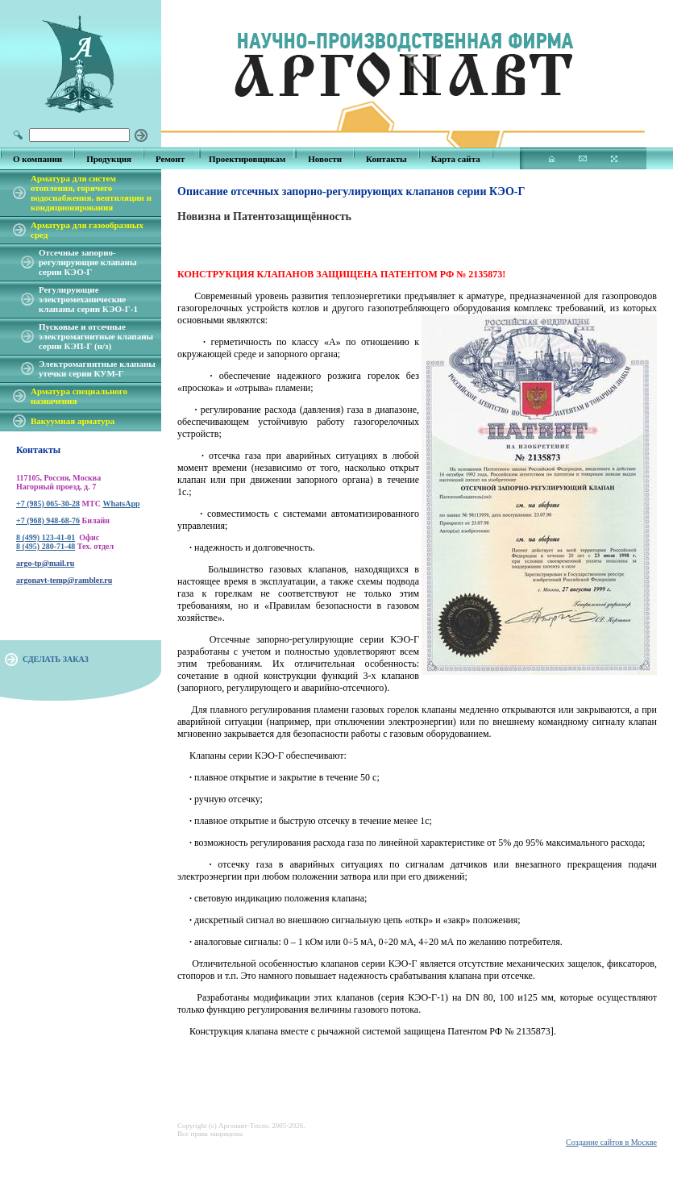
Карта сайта (455, 159)
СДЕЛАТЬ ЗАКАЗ (56, 659)
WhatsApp (120, 503)
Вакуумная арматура (72, 421)
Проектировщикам (247, 159)
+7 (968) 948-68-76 (48, 520)
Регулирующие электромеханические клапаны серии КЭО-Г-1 (88, 299)
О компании (37, 159)
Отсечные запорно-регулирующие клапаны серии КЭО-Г (88, 262)
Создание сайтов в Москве (611, 1142)
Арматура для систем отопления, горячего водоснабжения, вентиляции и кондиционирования (91, 192)
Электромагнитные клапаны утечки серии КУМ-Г (97, 368)
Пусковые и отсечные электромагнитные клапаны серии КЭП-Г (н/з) (96, 336)
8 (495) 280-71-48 (45, 546)
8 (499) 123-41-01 (45, 537)
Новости (325, 159)
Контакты (386, 159)
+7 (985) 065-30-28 (48, 503)
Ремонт (170, 159)
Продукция (108, 159)
